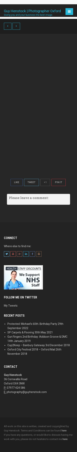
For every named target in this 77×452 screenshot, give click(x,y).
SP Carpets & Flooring (20, 332)
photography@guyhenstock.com (27, 392)
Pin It (58, 182)
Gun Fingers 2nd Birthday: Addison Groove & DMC (37, 336)
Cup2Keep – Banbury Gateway (26, 345)
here (64, 430)
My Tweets (11, 305)
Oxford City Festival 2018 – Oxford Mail (31, 349)
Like (16, 182)
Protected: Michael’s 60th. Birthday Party (32, 323)
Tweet (31, 182)
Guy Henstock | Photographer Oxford (32, 11)
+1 (45, 182)
